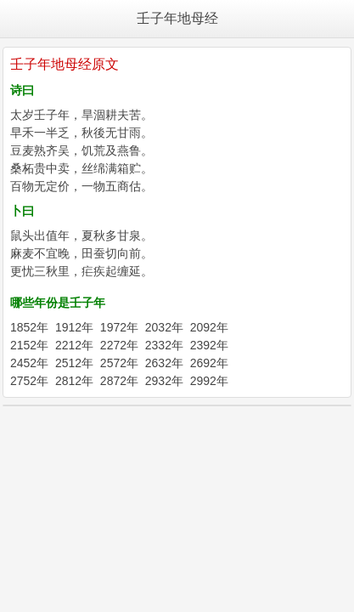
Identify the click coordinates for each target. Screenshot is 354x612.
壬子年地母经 (177, 18)
